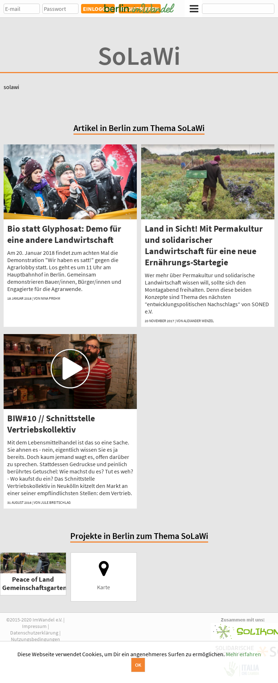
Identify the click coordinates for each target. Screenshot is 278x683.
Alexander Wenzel (199, 321)
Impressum (34, 626)
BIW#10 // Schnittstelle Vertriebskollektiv (51, 424)
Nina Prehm (50, 298)
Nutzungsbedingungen (35, 639)
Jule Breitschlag (56, 502)
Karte (104, 575)
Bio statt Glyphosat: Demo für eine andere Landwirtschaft (64, 234)
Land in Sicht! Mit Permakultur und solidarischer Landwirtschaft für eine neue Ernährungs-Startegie (204, 245)
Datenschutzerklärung (34, 632)
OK (138, 665)
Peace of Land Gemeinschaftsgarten (34, 583)
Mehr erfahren (243, 654)
